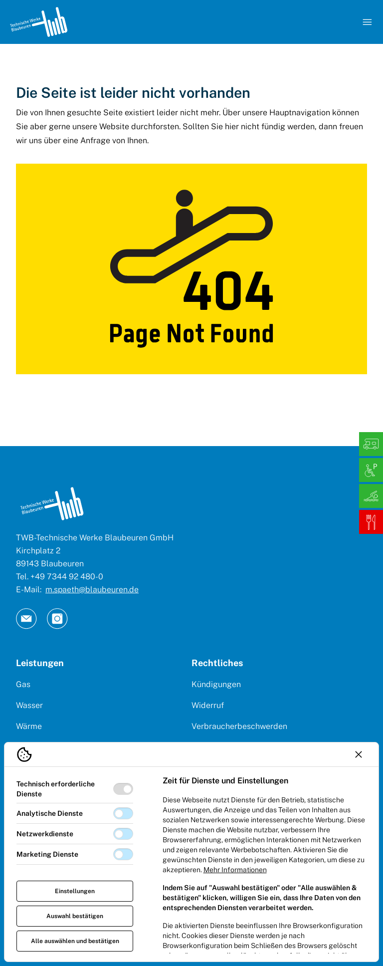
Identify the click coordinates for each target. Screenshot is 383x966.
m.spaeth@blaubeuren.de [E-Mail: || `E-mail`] (92, 589)
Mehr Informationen (235, 870)
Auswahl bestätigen (74, 916)
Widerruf (208, 705)
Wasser (29, 705)
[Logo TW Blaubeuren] (38, 22)
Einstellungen (75, 891)
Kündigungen (216, 684)
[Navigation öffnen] (367, 22)
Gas (23, 684)
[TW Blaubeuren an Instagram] (57, 618)
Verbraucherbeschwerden (239, 726)
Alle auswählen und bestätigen (75, 941)
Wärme (29, 726)
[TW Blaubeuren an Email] (26, 618)
